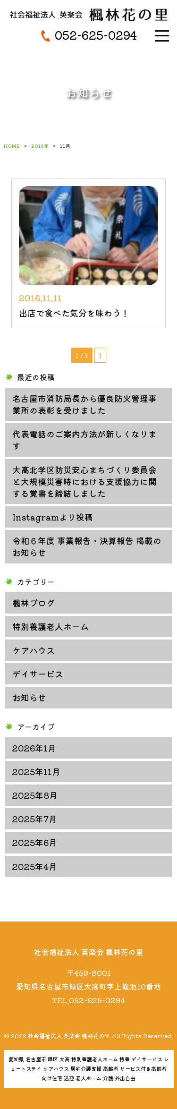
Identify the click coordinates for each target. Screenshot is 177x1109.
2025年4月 (34, 866)
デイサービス (37, 673)
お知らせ (29, 697)
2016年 (40, 145)
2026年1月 (34, 748)
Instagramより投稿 (52, 517)
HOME (12, 145)
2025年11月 (36, 771)
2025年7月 (34, 818)
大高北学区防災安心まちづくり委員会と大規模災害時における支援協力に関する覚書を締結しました (84, 481)
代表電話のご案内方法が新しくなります (84, 439)
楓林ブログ (33, 603)
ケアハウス (33, 650)
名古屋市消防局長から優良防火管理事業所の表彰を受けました (84, 404)
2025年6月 (34, 842)
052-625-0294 (96, 34)
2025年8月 (35, 795)
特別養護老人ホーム (50, 626)
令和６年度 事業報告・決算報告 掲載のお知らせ (86, 546)
